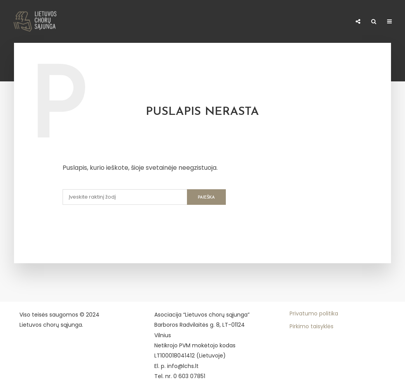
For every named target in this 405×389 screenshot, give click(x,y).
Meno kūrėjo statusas (246, 22)
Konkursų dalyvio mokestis (176, 22)
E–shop (337, 22)
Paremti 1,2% (303, 22)
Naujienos (52, 19)
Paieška (206, 197)
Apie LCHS (12, 22)
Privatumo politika (314, 313)
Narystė (124, 19)
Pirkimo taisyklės (311, 326)
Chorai (90, 19)
